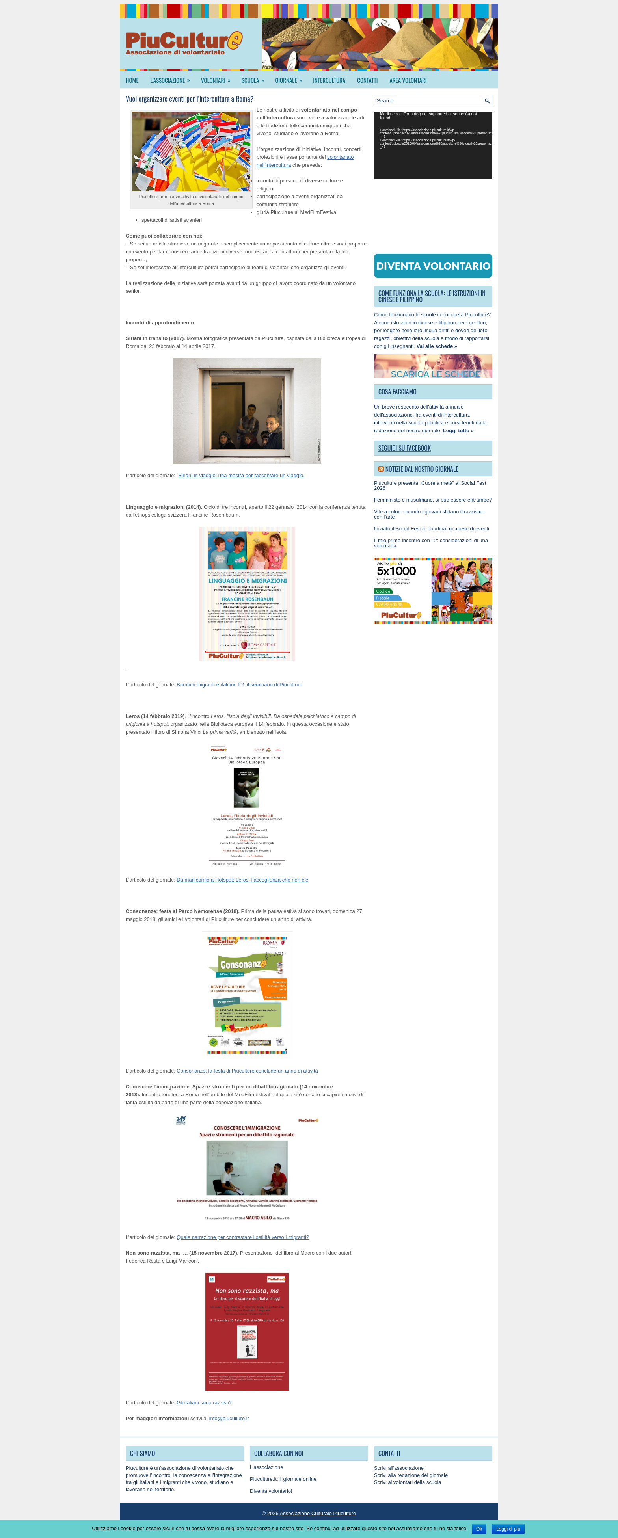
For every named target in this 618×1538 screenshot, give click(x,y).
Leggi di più (508, 1529)
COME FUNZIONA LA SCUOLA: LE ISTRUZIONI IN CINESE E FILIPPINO (432, 296)
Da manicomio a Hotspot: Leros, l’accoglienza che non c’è (242, 880)
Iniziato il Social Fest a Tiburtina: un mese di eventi (431, 529)
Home (132, 80)
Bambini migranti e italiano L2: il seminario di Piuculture (239, 685)
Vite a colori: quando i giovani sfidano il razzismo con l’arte (429, 514)
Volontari (218, 77)
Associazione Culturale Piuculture (318, 1513)
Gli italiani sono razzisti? (204, 1403)
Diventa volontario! (271, 1491)
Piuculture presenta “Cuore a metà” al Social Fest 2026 (430, 485)
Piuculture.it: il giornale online (283, 1479)
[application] (433, 145)
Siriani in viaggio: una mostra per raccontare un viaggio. (241, 475)
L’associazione (173, 77)
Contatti (367, 80)
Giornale (291, 77)
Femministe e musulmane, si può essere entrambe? (433, 500)
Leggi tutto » (458, 430)
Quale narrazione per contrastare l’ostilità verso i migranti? (243, 1237)
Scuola (255, 77)
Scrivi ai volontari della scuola (407, 1482)
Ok (479, 1529)
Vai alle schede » (437, 346)
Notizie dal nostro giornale (421, 469)
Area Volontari (407, 80)
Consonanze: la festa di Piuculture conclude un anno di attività (247, 1071)
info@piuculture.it (229, 1418)
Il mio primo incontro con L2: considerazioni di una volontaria (431, 543)
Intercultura (329, 80)
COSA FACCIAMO (397, 391)
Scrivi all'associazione (399, 1468)
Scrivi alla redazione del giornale (411, 1475)
